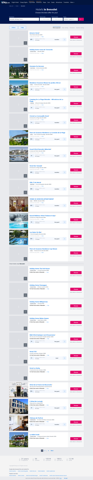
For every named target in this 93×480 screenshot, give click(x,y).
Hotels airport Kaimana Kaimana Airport (58, 475)
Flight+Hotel (15, 2)
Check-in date (42, 16)
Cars (48, 2)
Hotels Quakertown (51, 471)
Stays (44, 2)
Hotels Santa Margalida (23, 471)
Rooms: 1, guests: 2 (69, 19)
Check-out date (55, 16)
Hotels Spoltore (12, 471)
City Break (32, 2)
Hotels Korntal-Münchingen (32, 475)
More (71, 2)
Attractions (59, 2)
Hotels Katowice (12, 475)
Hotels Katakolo (41, 471)
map (42, 36)
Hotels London (21, 475)
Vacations (39, 2)
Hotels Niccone (33, 471)
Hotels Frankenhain (44, 475)
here (61, 478)
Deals (53, 2)
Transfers (66, 2)
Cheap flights (24, 2)
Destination (11, 16)
